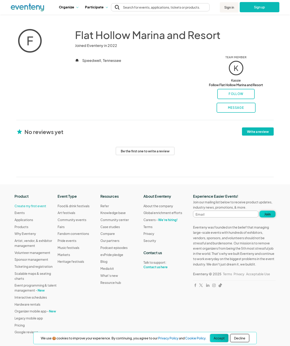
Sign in (229, 7)
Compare (107, 233)
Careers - (160, 220)
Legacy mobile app (28, 318)
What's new (109, 275)
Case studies (110, 227)
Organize (68, 7)
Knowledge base (113, 213)
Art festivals (66, 213)
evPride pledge (111, 255)
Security (149, 241)
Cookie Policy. (195, 338)
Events (19, 213)
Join (267, 214)
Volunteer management (32, 253)
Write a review (258, 131)
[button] (68, 7)
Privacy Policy (168, 338)
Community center (114, 220)
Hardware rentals (27, 304)
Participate (96, 7)
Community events (72, 220)
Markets (64, 255)
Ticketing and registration (33, 266)
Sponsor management (31, 259)
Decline (239, 338)
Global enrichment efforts (162, 213)
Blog (103, 261)
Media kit (107, 268)
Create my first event (30, 206)
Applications (23, 220)
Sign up (259, 7)
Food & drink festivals (73, 206)
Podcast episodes (114, 248)
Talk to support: (162, 264)
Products (21, 227)
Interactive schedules (30, 297)
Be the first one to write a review (145, 151)
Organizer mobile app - (35, 311)
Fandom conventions (73, 233)
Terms (147, 227)
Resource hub (110, 282)
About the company (158, 206)
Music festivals (68, 248)
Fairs (61, 227)
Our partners (109, 241)
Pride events (67, 241)
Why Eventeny (25, 233)
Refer (104, 206)
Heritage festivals (71, 261)
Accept (219, 338)
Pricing (19, 325)
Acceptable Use (258, 274)
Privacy (148, 233)
